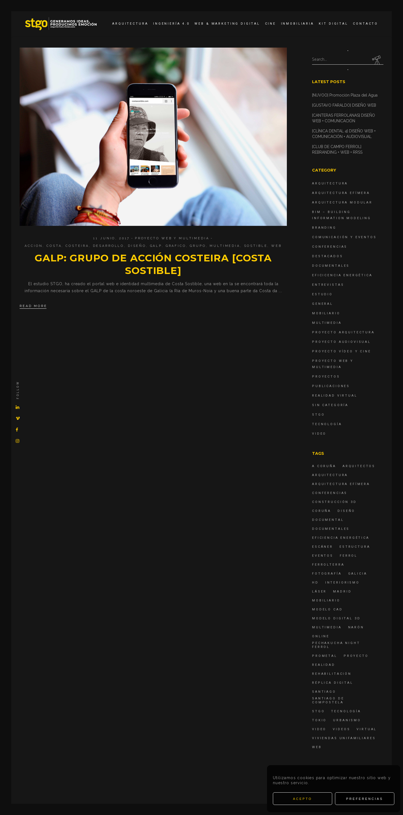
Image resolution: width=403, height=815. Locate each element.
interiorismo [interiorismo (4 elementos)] (342, 582)
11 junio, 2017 (111, 238)
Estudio (322, 294)
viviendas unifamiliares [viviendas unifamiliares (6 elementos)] (344, 738)
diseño (137, 246)
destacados (327, 256)
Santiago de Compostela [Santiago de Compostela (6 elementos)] (328, 700)
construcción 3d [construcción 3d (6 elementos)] (334, 502)
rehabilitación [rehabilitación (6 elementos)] (332, 674)
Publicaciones (331, 386)
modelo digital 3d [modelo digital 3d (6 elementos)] (336, 618)
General (322, 304)
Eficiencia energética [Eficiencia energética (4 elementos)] (340, 538)
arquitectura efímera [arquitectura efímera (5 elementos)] (341, 484)
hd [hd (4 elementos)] (315, 582)
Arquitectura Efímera (341, 193)
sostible (256, 246)
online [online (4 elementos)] (320, 636)
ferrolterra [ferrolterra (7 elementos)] (328, 564)
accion (34, 246)
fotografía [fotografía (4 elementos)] (327, 573)
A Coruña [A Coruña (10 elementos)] (324, 466)
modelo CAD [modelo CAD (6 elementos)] (327, 609)
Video (319, 433)
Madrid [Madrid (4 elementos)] (342, 591)
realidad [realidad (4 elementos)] (323, 665)
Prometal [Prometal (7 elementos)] (324, 656)
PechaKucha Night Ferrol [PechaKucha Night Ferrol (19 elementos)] (336, 645)
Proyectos (326, 376)
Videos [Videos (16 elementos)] (341, 729)
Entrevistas (328, 285)
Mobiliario (326, 313)
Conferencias (329, 247)
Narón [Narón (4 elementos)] (356, 627)
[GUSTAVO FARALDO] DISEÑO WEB (344, 105)
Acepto (302, 798)
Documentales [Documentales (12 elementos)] (331, 529)
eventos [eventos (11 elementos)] (322, 556)
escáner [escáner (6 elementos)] (322, 547)
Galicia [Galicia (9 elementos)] (357, 573)
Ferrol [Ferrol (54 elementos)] (348, 556)
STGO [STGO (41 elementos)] (318, 711)
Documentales (331, 266)
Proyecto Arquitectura (343, 332)
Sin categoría (330, 405)
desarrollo (108, 246)
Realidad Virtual (334, 395)
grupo (198, 246)
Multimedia (225, 246)
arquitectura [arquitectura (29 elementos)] (330, 475)
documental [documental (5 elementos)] (328, 520)
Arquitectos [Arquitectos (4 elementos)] (359, 466)
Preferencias (364, 798)
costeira (77, 246)
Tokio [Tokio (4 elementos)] (319, 720)
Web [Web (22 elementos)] (317, 747)
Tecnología (327, 424)
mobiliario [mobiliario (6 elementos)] (326, 600)
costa (54, 246)
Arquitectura (330, 183)
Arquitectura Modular (342, 202)
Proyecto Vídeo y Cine (341, 351)
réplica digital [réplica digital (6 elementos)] (332, 683)
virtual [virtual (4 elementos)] (367, 729)
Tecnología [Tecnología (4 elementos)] (346, 711)
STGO (318, 414)
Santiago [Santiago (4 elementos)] (324, 692)
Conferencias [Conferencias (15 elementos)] (329, 493)
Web (276, 246)
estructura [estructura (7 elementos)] (354, 547)
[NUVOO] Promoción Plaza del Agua (345, 95)
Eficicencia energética (342, 275)
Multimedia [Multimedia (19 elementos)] (327, 627)
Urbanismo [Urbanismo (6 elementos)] (347, 720)
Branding (324, 227)
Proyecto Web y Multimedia (172, 238)
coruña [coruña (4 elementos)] (321, 511)
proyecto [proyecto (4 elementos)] (356, 656)
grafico (176, 246)
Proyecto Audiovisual (341, 342)
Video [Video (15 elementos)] (319, 729)
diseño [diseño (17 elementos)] (346, 511)
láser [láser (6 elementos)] (319, 591)
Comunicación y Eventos (344, 237)
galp (156, 246)
